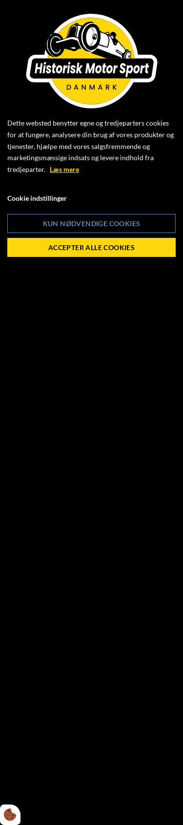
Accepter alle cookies (91, 247)
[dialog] (91, 412)
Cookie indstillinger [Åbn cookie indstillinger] (37, 198)
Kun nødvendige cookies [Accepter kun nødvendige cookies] (92, 223)
